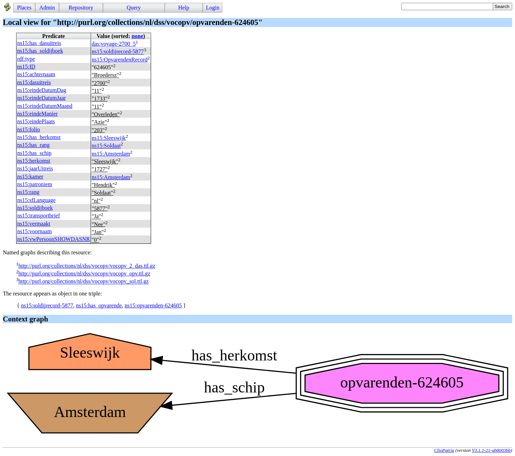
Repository (81, 8)
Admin (47, 8)
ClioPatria (444, 450)
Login (212, 8)
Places (24, 8)
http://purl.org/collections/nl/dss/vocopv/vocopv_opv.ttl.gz (84, 273)
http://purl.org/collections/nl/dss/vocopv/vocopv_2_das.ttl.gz (86, 266)
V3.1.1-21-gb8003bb (491, 450)
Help (183, 8)
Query (134, 8)
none (137, 36)
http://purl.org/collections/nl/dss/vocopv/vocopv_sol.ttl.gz (83, 282)
